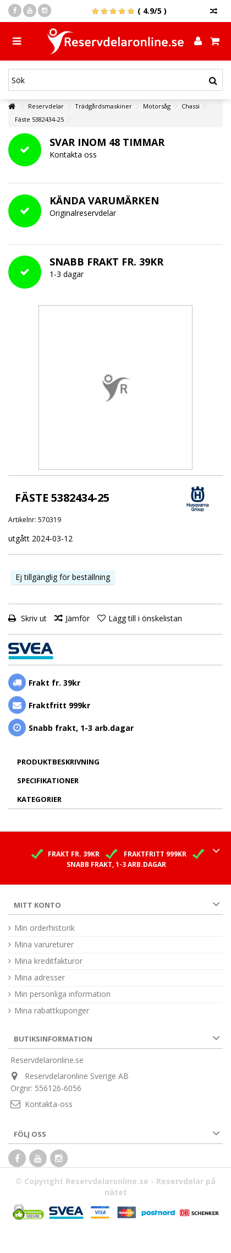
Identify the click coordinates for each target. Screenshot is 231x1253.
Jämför (77, 618)
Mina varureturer (44, 945)
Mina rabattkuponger (51, 1011)
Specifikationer (48, 780)
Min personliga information (62, 994)
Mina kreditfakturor (48, 961)
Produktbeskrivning (58, 762)
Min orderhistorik (44, 928)
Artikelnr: (22, 519)
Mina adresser (39, 978)
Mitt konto (37, 905)
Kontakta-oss (49, 1104)
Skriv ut (33, 618)
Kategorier (39, 799)
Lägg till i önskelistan (145, 618)
